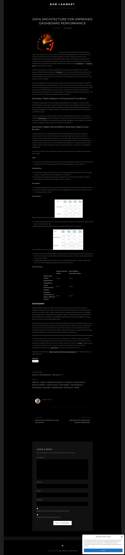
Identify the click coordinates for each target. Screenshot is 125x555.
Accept (103, 550)
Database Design (57, 387)
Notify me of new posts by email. (49, 517)
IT (62, 375)
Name (39, 482)
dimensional (42, 118)
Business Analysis (79, 382)
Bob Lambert (62, 4)
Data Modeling (37, 387)
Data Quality (47, 387)
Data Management (45, 375)
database (79, 63)
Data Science (56, 375)
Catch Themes (73, 550)
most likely (53, 347)
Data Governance (52, 385)
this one (59, 72)
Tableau (76, 387)
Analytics (43, 382)
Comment (41, 457)
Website (39, 500)
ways (80, 343)
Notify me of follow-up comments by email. (53, 511)
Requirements (68, 387)
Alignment (35, 382)
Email (39, 491)
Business (35, 375)
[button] (122, 537)
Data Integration (64, 385)
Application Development (55, 382)
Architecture (69, 382)
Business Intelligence (39, 385)
